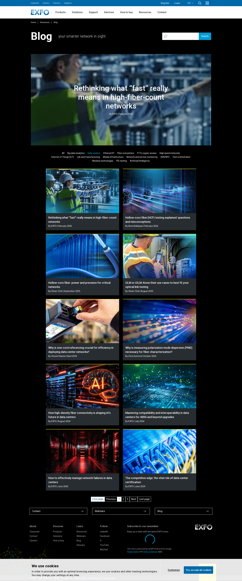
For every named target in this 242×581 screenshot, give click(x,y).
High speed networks (170, 153)
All (63, 153)
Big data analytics (76, 153)
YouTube (104, 545)
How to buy (126, 12)
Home (33, 22)
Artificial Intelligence (140, 161)
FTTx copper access (146, 153)
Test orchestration (181, 157)
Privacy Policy (133, 552)
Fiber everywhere (125, 153)
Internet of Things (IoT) (62, 157)
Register (165, 3)
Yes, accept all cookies (198, 569)
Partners (56, 3)
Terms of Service (150, 552)
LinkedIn (104, 531)
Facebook (104, 536)
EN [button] (190, 3)
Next (133, 499)
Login (177, 3)
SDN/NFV (165, 157)
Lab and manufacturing (88, 157)
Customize (174, 569)
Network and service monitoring (142, 157)
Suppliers (68, 3)
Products (60, 12)
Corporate (35, 3)
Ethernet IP (108, 153)
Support (93, 12)
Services (109, 12)
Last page (144, 499)
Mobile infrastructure (113, 157)
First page (97, 499)
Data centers (94, 153)
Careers (46, 3)
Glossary (81, 545)
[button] (199, 3)
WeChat (104, 549)
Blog (79, 540)
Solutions (77, 12)
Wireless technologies (102, 161)
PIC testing (121, 161)
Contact (161, 12)
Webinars (81, 536)
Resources (145, 12)
